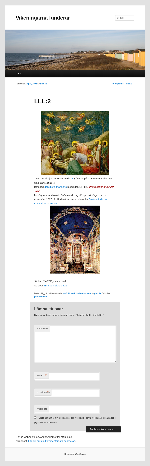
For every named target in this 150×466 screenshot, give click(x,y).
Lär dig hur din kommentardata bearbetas (51, 440)
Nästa (130, 84)
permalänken (40, 296)
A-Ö (65, 293)
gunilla (43, 84)
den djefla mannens (55, 186)
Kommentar (42, 328)
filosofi (71, 293)
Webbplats (42, 409)
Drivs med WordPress (75, 454)
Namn (42, 375)
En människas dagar (56, 285)
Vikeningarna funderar (43, 18)
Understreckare (83, 293)
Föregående (116, 84)
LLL (71, 178)
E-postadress (43, 392)
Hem (19, 73)
